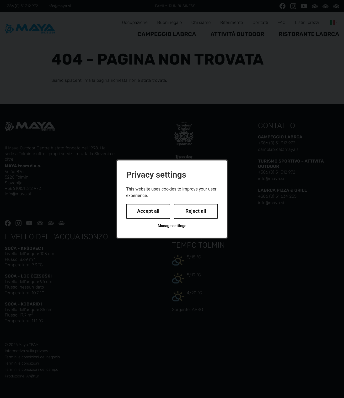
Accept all (148, 211)
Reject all (195, 211)
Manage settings (172, 226)
